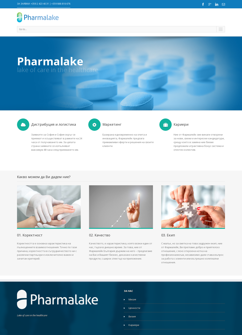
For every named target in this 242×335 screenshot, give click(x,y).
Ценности (134, 308)
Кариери (134, 325)
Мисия (132, 299)
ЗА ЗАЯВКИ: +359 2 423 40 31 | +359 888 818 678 (43, 3)
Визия (132, 316)
